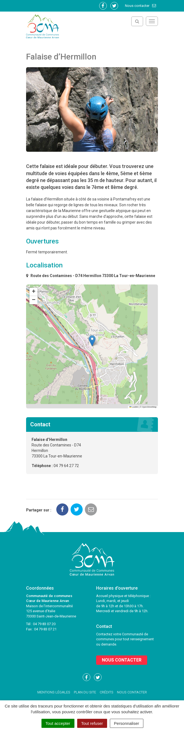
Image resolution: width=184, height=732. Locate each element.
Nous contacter (141, 6)
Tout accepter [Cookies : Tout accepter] (58, 723)
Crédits (106, 692)
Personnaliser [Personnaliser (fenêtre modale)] (126, 723)
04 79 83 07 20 (44, 624)
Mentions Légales (53, 692)
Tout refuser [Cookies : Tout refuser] (92, 723)
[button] (92, 340)
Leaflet (133, 407)
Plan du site (85, 692)
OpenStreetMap (149, 407)
